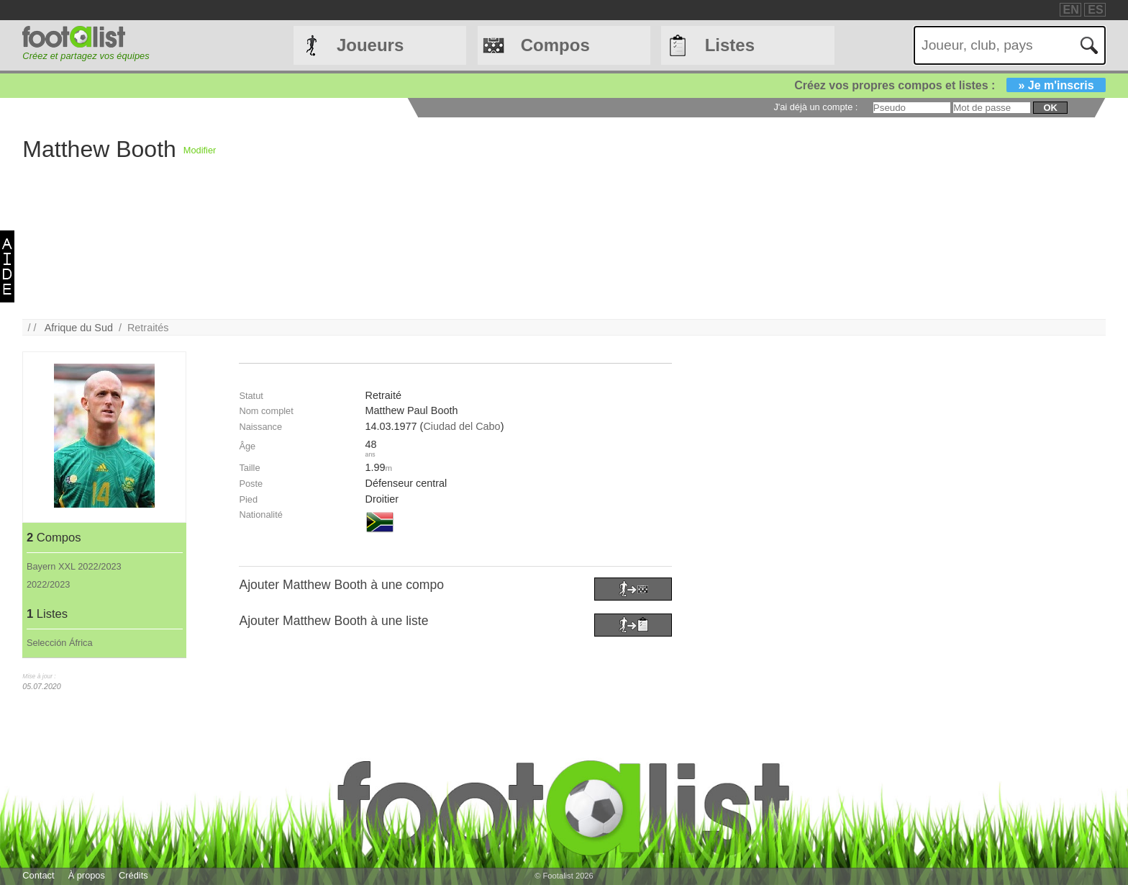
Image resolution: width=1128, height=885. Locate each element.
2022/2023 (48, 584)
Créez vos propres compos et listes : (949, 85)
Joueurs (370, 45)
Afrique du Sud (79, 327)
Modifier (200, 150)
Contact (38, 875)
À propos (86, 875)
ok (1050, 107)
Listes (730, 45)
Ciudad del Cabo (461, 426)
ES (1095, 10)
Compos (555, 45)
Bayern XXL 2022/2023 (74, 566)
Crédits (133, 875)
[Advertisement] (647, 218)
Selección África (60, 642)
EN (1071, 10)
